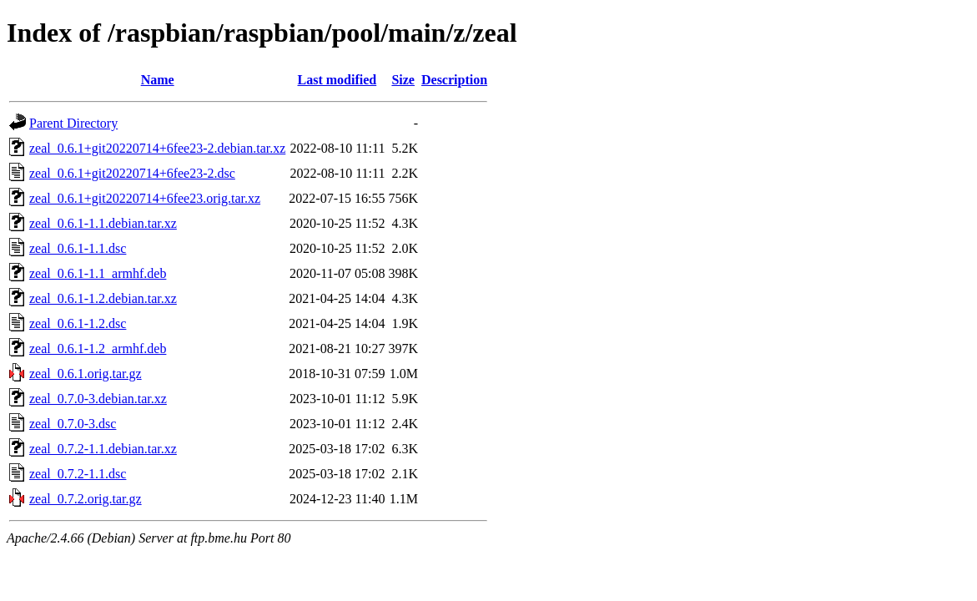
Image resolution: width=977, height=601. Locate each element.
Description (454, 80)
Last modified (337, 80)
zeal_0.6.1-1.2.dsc (77, 323)
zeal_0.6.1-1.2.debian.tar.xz (103, 298)
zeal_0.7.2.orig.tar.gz (85, 499)
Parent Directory (73, 123)
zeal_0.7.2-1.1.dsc (77, 474)
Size (403, 80)
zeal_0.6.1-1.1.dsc (77, 248)
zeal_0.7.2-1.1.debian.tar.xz (103, 449)
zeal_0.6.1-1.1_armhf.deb (97, 273)
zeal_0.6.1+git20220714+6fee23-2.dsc (132, 173)
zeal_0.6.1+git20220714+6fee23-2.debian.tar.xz (157, 148)
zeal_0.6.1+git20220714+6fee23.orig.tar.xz (144, 198)
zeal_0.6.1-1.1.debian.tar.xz (103, 223)
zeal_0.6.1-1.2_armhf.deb (97, 348)
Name (157, 80)
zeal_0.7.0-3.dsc (72, 424)
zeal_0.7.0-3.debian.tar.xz (98, 398)
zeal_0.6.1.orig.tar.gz (85, 373)
